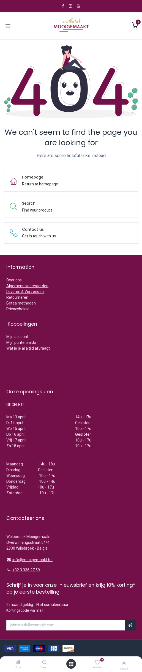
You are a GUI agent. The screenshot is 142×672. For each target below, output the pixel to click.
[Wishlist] (97, 662)
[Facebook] (63, 6)
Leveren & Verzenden (25, 291)
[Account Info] (124, 663)
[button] (130, 625)
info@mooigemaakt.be (32, 560)
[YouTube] (78, 6)
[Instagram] (70, 6)
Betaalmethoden (21, 303)
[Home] (18, 662)
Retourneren (17, 297)
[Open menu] (71, 664)
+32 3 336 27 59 (26, 570)
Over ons (14, 280)
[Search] (44, 662)
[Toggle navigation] (8, 25)
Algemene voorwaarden (27, 286)
